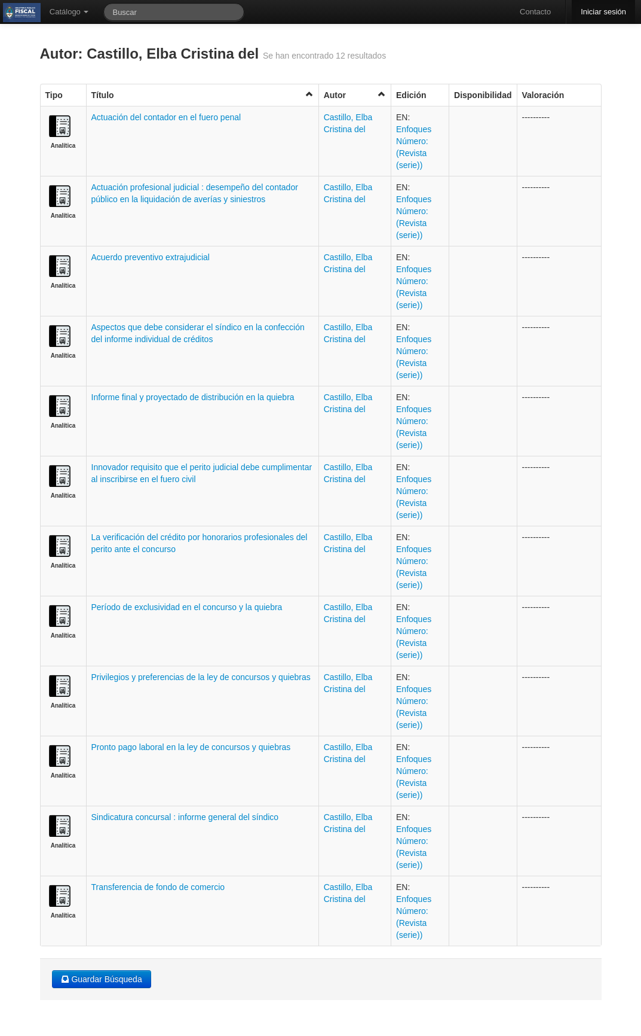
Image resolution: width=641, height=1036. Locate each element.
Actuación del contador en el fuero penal (166, 117)
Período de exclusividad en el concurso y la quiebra (187, 607)
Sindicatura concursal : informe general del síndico (185, 817)
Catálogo (69, 11)
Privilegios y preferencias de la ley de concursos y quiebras (201, 677)
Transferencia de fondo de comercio (158, 887)
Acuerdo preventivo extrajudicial (150, 257)
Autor (355, 95)
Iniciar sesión (603, 11)
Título (202, 95)
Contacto (535, 11)
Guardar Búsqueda (101, 979)
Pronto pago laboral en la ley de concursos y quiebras (191, 747)
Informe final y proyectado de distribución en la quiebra (193, 397)
